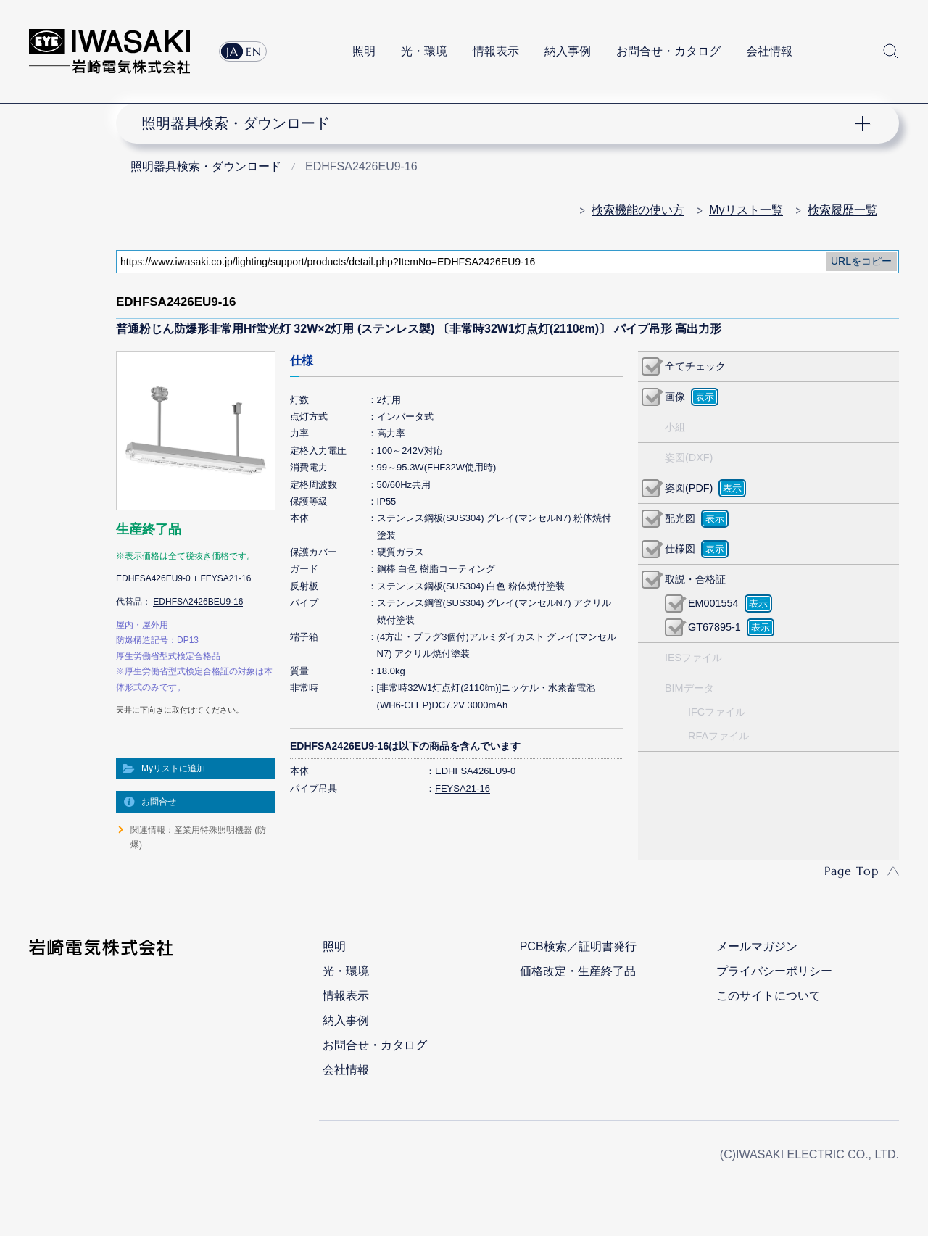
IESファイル (693, 657)
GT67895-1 (714, 627)
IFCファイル (716, 712)
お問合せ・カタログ (668, 51)
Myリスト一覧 (745, 210)
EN (254, 51)
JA (232, 51)
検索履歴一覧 (842, 210)
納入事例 (567, 51)
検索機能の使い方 (638, 210)
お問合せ (158, 802)
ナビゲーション (498, 123)
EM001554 (713, 603)
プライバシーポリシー (774, 971)
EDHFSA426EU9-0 (475, 771)
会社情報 (769, 51)
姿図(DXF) (689, 457)
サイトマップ (837, 52)
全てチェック (695, 366)
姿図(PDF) (689, 488)
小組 (675, 427)
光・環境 (424, 51)
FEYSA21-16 (462, 788)
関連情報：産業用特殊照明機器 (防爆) (198, 837)
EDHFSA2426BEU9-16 (198, 602)
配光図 (680, 518)
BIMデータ (689, 688)
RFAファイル (718, 736)
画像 (675, 396)
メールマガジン (757, 946)
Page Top (851, 870)
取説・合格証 (695, 579)
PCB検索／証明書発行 (578, 946)
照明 (364, 51)
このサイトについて (768, 996)
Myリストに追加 (173, 768)
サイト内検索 (891, 51)
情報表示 (496, 51)
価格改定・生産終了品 (578, 971)
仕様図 (680, 549)
